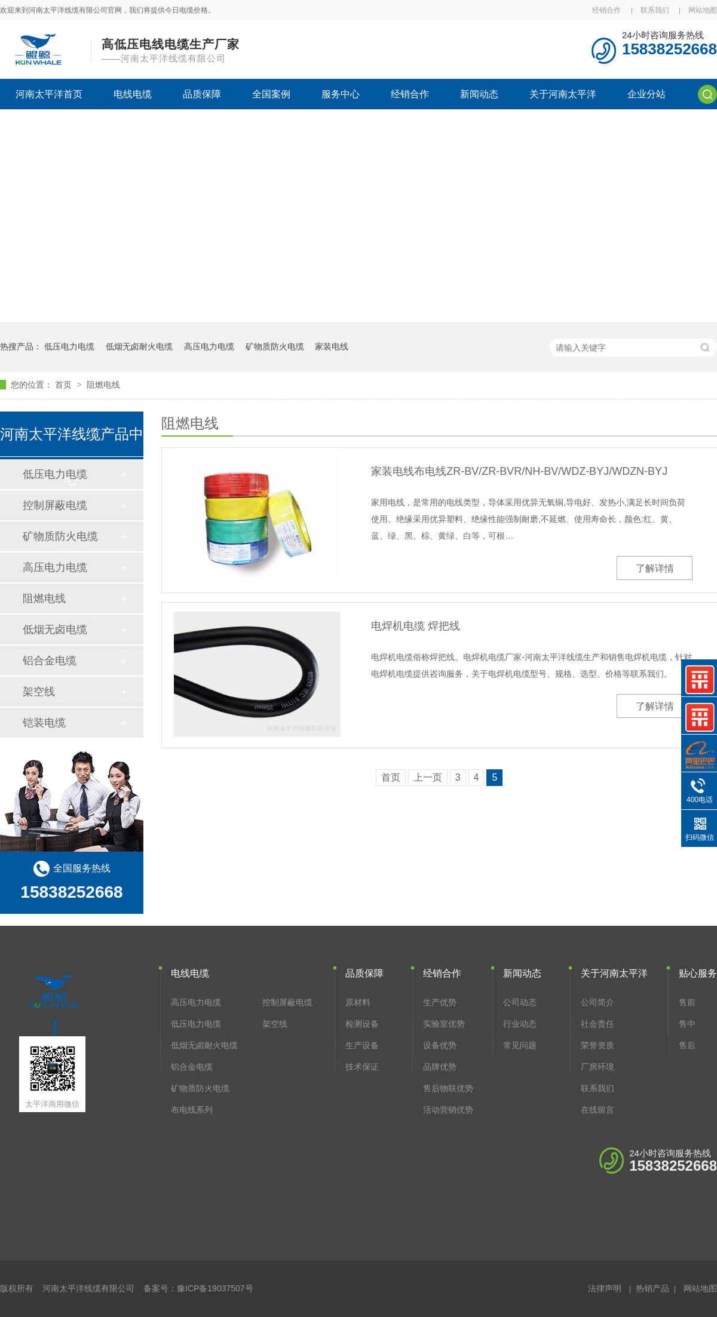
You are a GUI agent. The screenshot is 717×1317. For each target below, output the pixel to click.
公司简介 (597, 1002)
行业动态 (520, 1024)
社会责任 (597, 1024)
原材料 (357, 1002)
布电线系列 (192, 1110)
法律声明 (604, 1288)
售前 (687, 1002)
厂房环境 (597, 1067)
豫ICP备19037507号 (215, 1288)
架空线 (39, 692)
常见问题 (520, 1045)
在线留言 (597, 1110)
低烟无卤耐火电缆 (139, 346)
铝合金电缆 (49, 661)
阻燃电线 (103, 384)
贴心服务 (698, 973)
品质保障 (202, 94)
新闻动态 (479, 94)
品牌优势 (439, 1067)
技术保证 (362, 1067)
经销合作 (606, 10)
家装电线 (331, 346)
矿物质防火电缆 (275, 346)
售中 (687, 1024)
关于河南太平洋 (562, 94)
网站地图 (702, 10)
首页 (64, 384)
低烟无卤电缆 (55, 630)
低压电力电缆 (69, 346)
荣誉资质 (597, 1045)
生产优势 (439, 1002)
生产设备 (362, 1045)
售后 (687, 1045)
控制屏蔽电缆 (55, 505)
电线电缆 (133, 94)
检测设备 (362, 1024)
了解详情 (655, 568)
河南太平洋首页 (49, 94)
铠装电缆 (44, 723)
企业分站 (646, 94)
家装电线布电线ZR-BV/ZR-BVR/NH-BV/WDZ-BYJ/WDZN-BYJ (519, 471)
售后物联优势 (448, 1088)
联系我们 (655, 10)
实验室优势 (444, 1024)
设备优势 (439, 1045)
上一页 (427, 777)
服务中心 (340, 94)
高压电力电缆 (209, 346)
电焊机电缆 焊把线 (415, 626)
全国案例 (271, 94)
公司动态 (520, 1002)
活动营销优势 (448, 1110)
